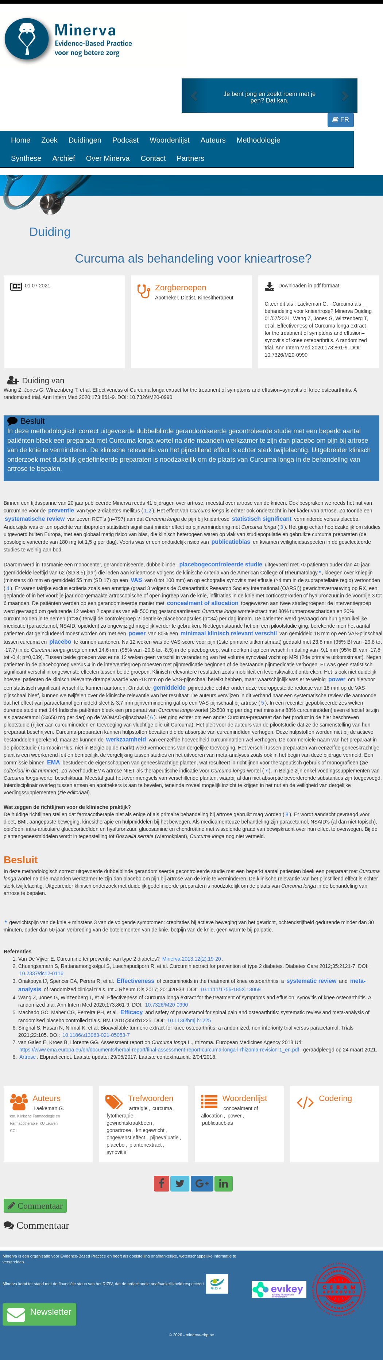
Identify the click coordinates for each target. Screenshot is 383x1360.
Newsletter (39, 1314)
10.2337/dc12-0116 (41, 973)
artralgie (138, 1108)
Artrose (27, 1057)
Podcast (125, 140)
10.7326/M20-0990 (166, 1005)
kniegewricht (150, 1130)
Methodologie (259, 140)
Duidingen (85, 140)
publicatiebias (231, 542)
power (137, 633)
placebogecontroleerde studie (220, 564)
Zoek (49, 140)
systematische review (35, 519)
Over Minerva (108, 158)
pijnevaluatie (164, 1137)
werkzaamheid (126, 739)
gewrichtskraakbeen (129, 1123)
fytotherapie (120, 1116)
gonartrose (119, 1130)
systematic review (312, 981)
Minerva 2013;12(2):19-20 (191, 959)
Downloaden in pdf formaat (308, 285)
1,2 (147, 511)
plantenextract (145, 1145)
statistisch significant (262, 519)
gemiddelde (169, 688)
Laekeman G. (49, 1108)
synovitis (116, 1152)
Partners (191, 158)
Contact (153, 158)
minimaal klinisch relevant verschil (229, 633)
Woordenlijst (170, 140)
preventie (61, 510)
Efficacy (131, 1012)
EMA (53, 762)
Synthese (26, 158)
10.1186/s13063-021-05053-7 (96, 1035)
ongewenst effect (126, 1137)
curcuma (162, 1108)
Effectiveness (135, 981)
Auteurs (213, 140)
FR (340, 119)
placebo (60, 642)
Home (20, 140)
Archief (63, 158)
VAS (136, 580)
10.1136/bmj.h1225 (189, 1020)
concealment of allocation (202, 603)
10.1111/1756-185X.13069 (230, 989)
